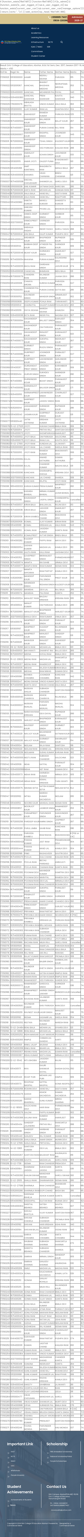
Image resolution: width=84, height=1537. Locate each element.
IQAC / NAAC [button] (37, 46)
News (13, 1505)
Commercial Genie (67, 1528)
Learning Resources (40, 37)
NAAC (13, 1461)
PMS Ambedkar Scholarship (61, 1452)
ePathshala (15, 1471)
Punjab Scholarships (58, 1461)
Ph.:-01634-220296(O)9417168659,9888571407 (59, 1506)
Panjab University (17, 1475)
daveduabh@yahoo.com (61, 1512)
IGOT (13, 1452)
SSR (48, 46)
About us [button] (35, 28)
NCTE (50, 42)
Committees (37, 51)
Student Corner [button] (38, 56)
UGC (13, 1466)
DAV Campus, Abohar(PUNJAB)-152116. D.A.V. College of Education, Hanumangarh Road (64, 1497)
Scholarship (57, 1444)
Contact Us (56, 1486)
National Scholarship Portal (61, 1456)
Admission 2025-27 (77, 19)
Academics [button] (36, 33)
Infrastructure (37, 42)
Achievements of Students (21, 1500)
